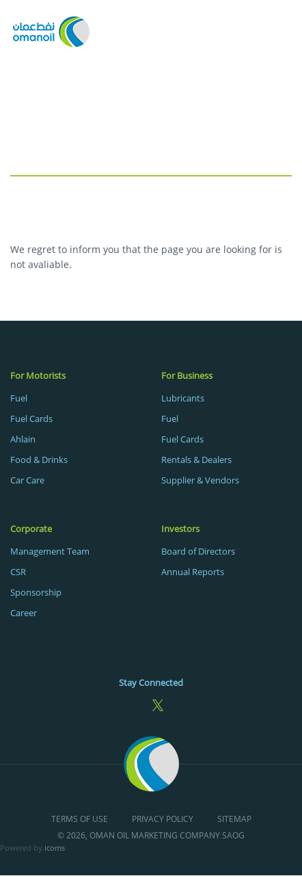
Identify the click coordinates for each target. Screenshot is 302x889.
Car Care (27, 480)
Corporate (31, 528)
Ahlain (23, 439)
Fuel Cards (31, 418)
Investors (180, 528)
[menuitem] (75, 427)
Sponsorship (35, 592)
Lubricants (182, 398)
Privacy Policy (162, 819)
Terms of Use (79, 819)
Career (23, 613)
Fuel (18, 398)
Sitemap (234, 819)
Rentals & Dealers (196, 459)
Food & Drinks (39, 459)
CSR (18, 572)
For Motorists (38, 375)
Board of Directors (198, 551)
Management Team (50, 551)
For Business (186, 375)
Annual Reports (192, 572)
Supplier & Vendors (200, 480)
